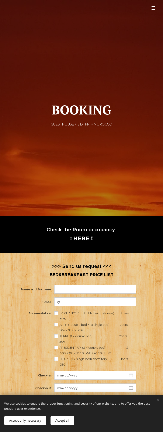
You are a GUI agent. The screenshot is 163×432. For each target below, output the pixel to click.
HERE (81, 238)
